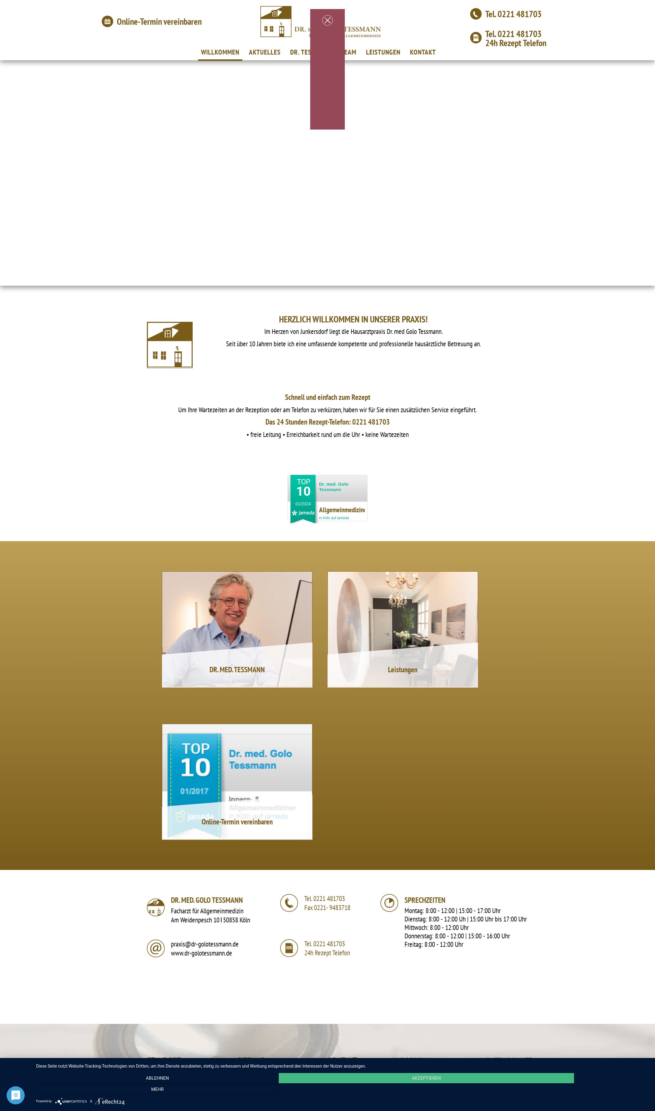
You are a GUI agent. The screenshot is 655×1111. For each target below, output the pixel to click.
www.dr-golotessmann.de (201, 953)
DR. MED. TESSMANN (237, 669)
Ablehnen (127, 1090)
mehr (557, 1090)
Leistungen (403, 669)
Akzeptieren (342, 1090)
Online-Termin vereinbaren (159, 21)
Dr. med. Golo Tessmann (334, 487)
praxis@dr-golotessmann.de (205, 944)
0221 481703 (520, 14)
